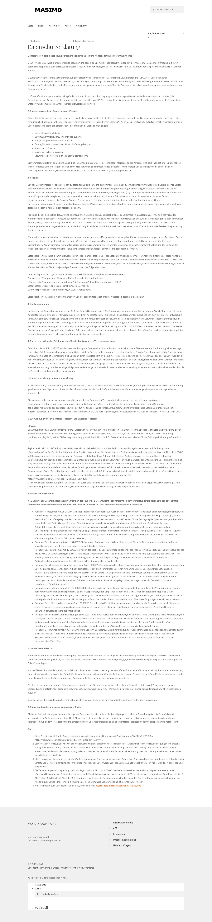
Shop (40, 25)
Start (30, 25)
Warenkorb (54, 25)
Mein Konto (82, 25)
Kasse (68, 25)
